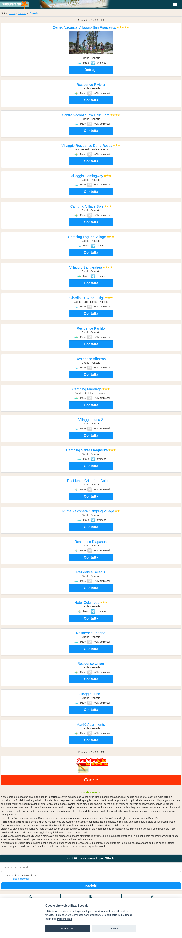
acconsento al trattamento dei (19, 877)
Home (12, 13)
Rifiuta (114, 928)
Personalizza (64, 918)
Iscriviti (91, 886)
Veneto (22, 13)
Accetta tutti (67, 928)
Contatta (91, 100)
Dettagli (90, 70)
